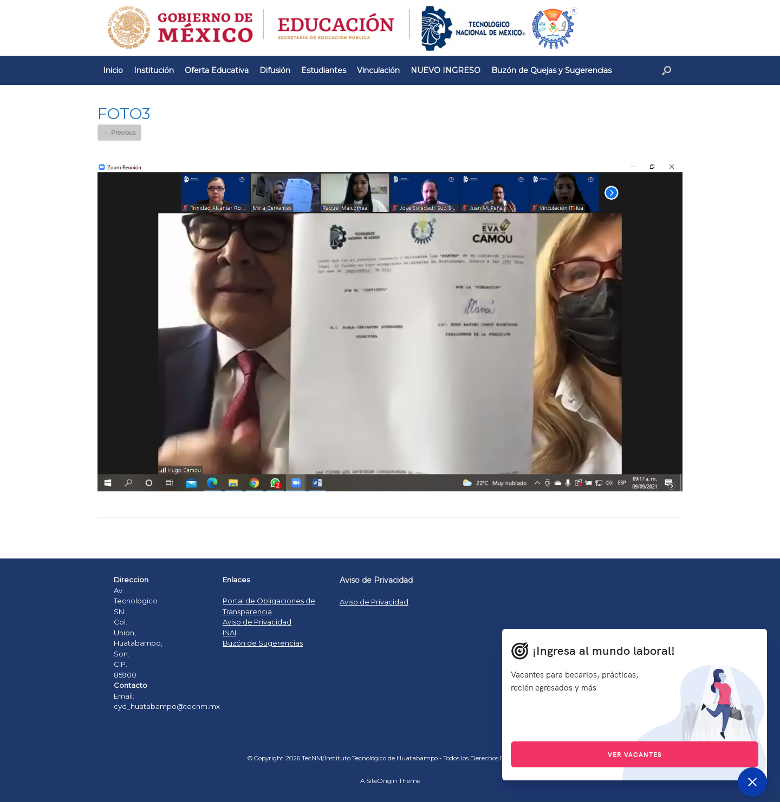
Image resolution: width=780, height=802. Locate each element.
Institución (154, 70)
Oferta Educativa (217, 70)
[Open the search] (666, 70)
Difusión (274, 70)
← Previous (119, 132)
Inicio (113, 70)
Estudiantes (323, 70)
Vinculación (378, 70)
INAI (229, 632)
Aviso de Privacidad (257, 621)
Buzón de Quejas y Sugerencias (551, 70)
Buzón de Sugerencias (263, 643)
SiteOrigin (381, 781)
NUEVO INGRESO (445, 70)
